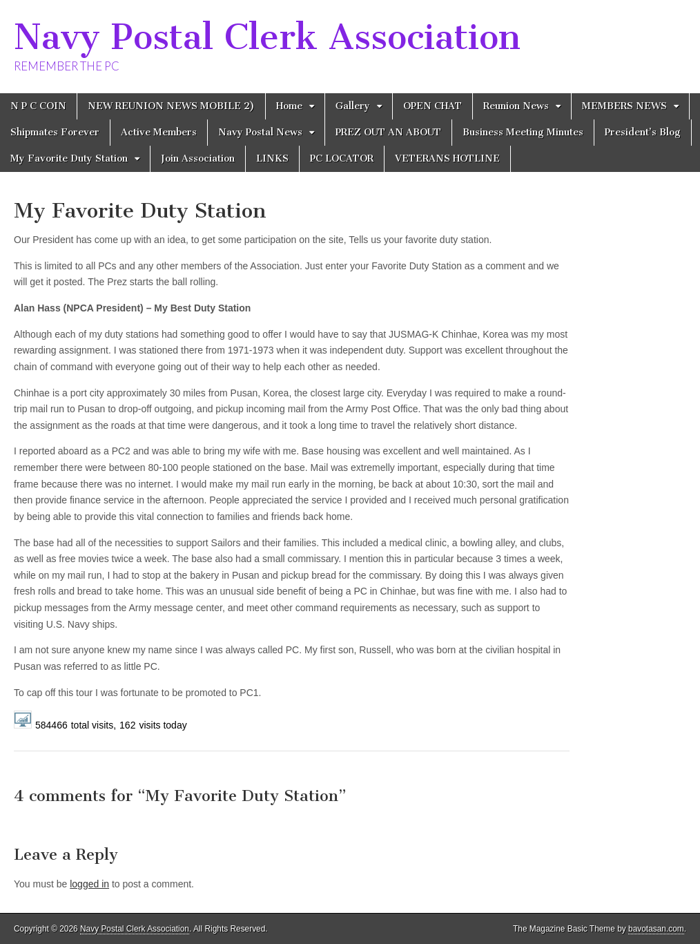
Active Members (159, 132)
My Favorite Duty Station (69, 158)
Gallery (353, 106)
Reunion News (516, 106)
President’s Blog (643, 132)
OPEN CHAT (432, 106)
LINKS (272, 158)
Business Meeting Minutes (523, 132)
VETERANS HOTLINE (447, 158)
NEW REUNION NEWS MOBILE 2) (171, 106)
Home (289, 106)
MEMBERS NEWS (624, 106)
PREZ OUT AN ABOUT (388, 132)
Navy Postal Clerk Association (267, 37)
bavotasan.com (656, 929)
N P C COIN (38, 106)
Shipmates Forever (54, 132)
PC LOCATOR (341, 158)
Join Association (198, 158)
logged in (89, 883)
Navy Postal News (260, 132)
